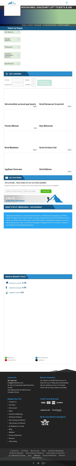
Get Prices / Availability (44, 83)
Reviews (12, 438)
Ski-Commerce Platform (17, 420)
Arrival (7, 80)
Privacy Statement (15, 435)
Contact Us (13, 402)
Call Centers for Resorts (17, 423)
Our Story (12, 405)
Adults (27, 80)
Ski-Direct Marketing (16, 414)
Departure (8, 84)
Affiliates (12, 432)
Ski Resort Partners (15, 417)
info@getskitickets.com (15, 383)
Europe (24, 25)
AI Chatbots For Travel (16, 426)
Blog (10, 429)
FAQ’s (10, 411)
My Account (13, 408)
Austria (30, 25)
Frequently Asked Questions (24, 385)
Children (28, 84)
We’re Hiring (13, 441)
